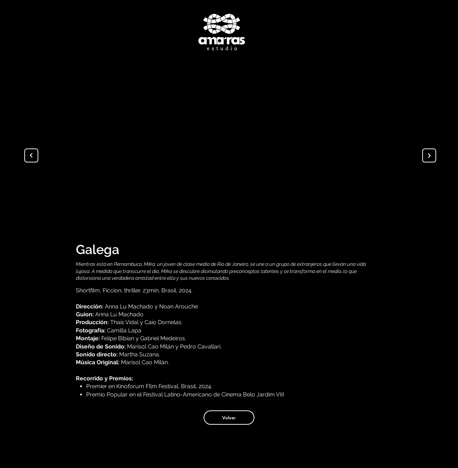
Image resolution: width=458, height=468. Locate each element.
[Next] (429, 155)
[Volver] (229, 417)
